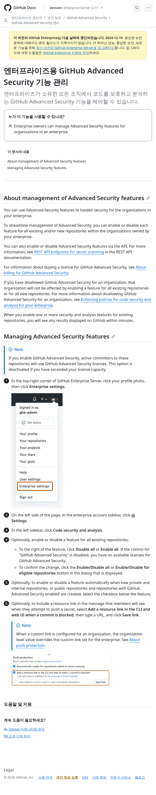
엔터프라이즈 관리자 (26, 17)
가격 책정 (99, 777)
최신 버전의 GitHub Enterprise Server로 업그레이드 (75, 47)
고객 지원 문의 (17, 736)
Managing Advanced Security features (59, 336)
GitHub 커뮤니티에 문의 (24, 729)
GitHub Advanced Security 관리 (35, 22)
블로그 (140, 777)
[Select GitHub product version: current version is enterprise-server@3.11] (76, 7)
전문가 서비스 (120, 777)
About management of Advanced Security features (77, 198)
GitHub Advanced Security (87, 17)
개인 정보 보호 (67, 777)
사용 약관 (45, 777)
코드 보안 (54, 17)
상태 (85, 777)
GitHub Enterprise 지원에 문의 (66, 52)
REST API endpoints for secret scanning (69, 252)
